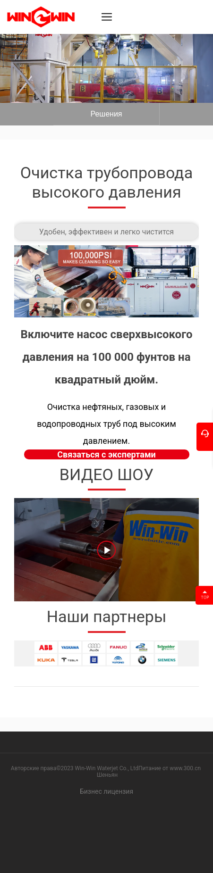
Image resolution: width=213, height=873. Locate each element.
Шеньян (107, 775)
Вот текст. (106, 114)
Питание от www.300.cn (169, 768)
